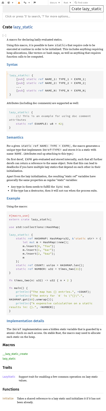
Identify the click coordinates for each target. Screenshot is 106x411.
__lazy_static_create (15, 353)
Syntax (12, 64)
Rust (66, 2)
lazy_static (23, 27)
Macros (9, 345)
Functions (11, 389)
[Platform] (27, 2)
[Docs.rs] (3, 2)
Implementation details (25, 321)
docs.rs (53, 2)
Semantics (15, 137)
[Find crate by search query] (91, 2)
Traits (7, 367)
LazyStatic (9, 376)
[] (4, 35)
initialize (8, 398)
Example (13, 198)
